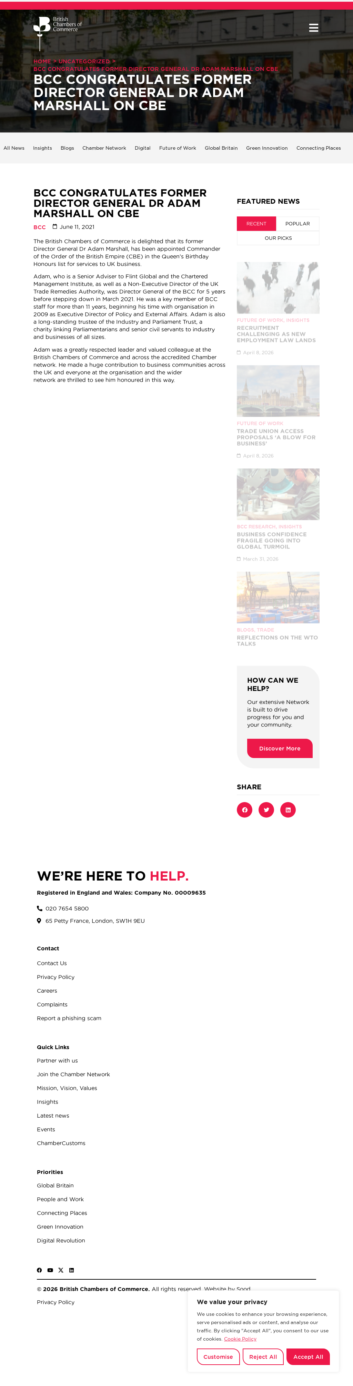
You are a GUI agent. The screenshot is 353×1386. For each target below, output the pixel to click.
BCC (39, 227)
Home (42, 61)
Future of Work (177, 148)
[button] (313, 28)
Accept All (308, 1357)
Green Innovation (267, 148)
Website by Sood (226, 1289)
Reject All (263, 1357)
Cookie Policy (240, 1339)
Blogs (67, 148)
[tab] (256, 223)
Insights (42, 148)
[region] (263, 1331)
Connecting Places (318, 148)
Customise (218, 1357)
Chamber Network (104, 148)
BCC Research (256, 520)
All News (13, 148)
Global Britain (221, 148)
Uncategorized (84, 61)
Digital (143, 148)
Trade (265, 623)
